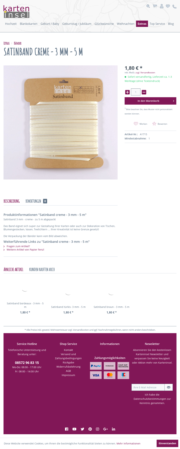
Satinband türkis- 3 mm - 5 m (68, 307)
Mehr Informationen (128, 443)
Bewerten (159, 123)
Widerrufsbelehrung (68, 366)
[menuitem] (11, 24)
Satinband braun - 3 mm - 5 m (111, 307)
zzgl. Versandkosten (145, 72)
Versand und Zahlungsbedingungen (68, 356)
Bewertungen (36, 201)
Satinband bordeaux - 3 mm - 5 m (25, 305)
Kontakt (68, 350)
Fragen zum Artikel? (17, 246)
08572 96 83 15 (27, 362)
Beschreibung (12, 201)
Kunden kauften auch (42, 269)
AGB (68, 371)
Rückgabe (68, 362)
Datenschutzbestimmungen (150, 398)
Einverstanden (167, 443)
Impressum (68, 375)
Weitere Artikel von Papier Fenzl (24, 249)
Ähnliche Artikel (13, 269)
